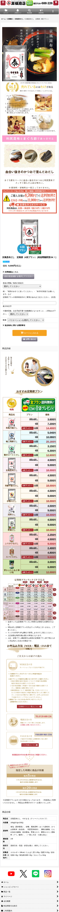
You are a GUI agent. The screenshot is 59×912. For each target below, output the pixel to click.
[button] (3, 3)
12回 (30, 428)
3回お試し (33, 419)
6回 (36, 424)
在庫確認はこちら (10, 272)
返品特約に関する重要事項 (14, 325)
